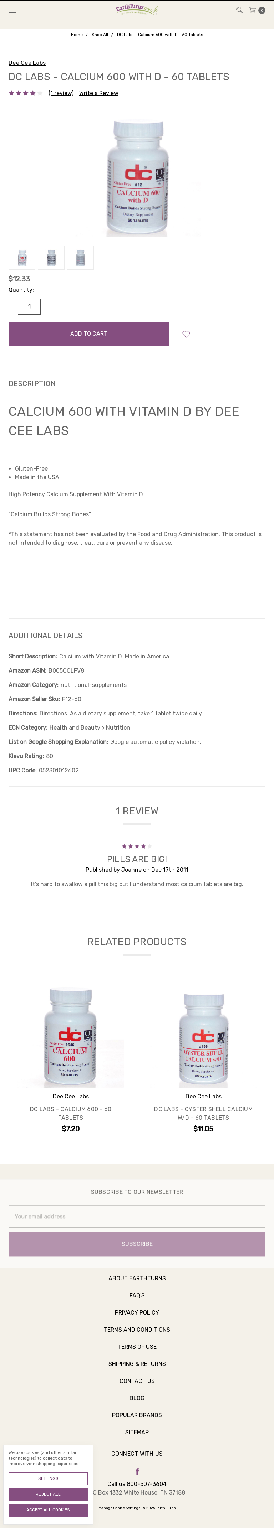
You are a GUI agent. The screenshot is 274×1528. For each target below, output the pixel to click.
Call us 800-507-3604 (137, 1484)
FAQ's (137, 1302)
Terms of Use (137, 1354)
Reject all (48, 1494)
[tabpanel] (70, 1059)
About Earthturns (137, 1285)
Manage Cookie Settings (119, 1508)
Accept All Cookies (48, 1509)
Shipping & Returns (137, 1371)
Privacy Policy (137, 1319)
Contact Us (137, 1388)
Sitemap (137, 1439)
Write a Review (98, 93)
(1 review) (61, 93)
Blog (137, 1405)
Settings (48, 1478)
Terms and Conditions (137, 1336)
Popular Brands (137, 1422)
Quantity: (21, 289)
